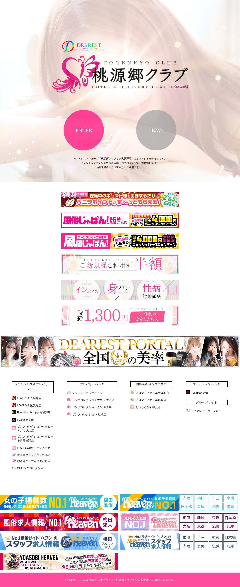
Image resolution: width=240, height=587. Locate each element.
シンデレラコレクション (87, 392)
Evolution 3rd (25, 419)
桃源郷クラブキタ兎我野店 (33, 461)
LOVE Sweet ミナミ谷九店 (34, 447)
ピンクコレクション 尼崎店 (89, 414)
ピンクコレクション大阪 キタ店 (92, 407)
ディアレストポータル (205, 410)
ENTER (83, 130)
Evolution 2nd (199, 392)
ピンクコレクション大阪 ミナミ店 (93, 399)
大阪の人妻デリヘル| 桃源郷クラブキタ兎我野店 (119, 579)
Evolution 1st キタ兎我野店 (34, 412)
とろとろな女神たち (148, 407)
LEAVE (156, 130)
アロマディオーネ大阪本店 (152, 392)
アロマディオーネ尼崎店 (151, 399)
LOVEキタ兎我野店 (29, 405)
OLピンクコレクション (31, 468)
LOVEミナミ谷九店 (29, 398)
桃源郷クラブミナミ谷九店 (33, 454)
